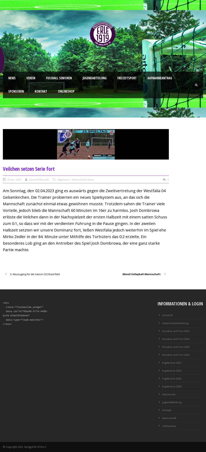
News (12, 78)
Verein (30, 78)
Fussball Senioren (59, 78)
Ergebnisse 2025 (171, 378)
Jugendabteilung (95, 78)
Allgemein (63, 179)
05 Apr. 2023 (14, 179)
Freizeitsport (127, 78)
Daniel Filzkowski (39, 179)
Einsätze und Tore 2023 (175, 331)
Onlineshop (66, 91)
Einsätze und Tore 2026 (175, 355)
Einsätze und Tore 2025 (175, 347)
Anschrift (167, 315)
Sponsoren (16, 91)
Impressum (168, 394)
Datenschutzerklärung (175, 323)
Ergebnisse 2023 (171, 362)
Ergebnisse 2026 (171, 386)
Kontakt (41, 91)
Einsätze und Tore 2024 (175, 339)
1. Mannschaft (78, 179)
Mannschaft (169, 418)
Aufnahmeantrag (159, 78)
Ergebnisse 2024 (171, 370)
